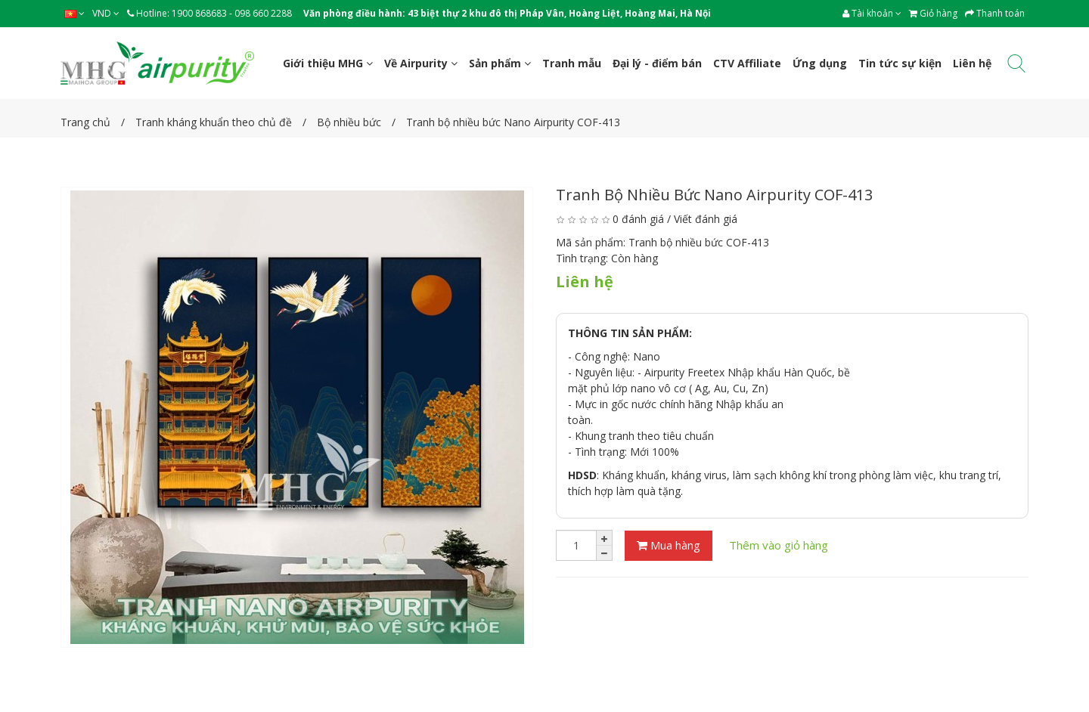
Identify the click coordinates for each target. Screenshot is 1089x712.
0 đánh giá (638, 219)
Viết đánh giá (705, 219)
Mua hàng (668, 545)
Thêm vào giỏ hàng (778, 545)
